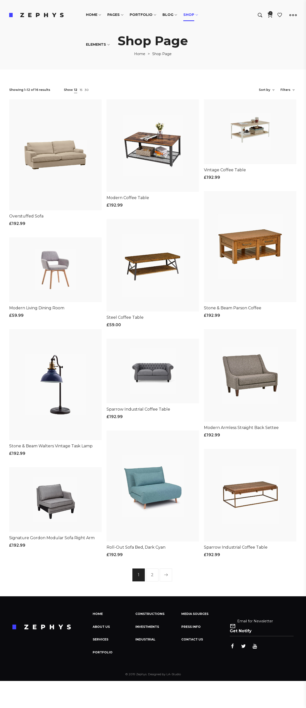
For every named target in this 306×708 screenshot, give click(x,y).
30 (87, 90)
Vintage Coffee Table (225, 170)
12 (75, 90)
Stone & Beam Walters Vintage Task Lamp (51, 446)
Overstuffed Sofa (26, 216)
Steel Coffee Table (125, 317)
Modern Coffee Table (128, 197)
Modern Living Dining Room (36, 308)
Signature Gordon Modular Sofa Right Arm (52, 537)
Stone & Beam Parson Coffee (232, 308)
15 (81, 90)
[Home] (139, 54)
